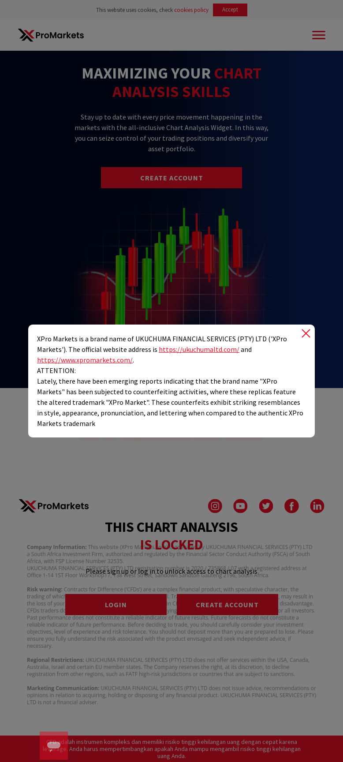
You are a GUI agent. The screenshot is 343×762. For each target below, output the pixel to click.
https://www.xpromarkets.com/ (85, 359)
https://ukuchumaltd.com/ (199, 349)
